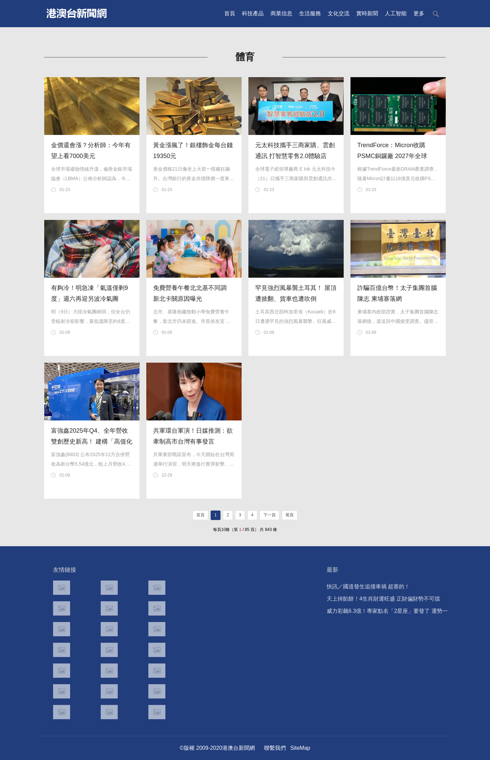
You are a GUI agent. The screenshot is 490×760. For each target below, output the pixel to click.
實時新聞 (367, 13)
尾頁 (289, 515)
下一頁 (269, 515)
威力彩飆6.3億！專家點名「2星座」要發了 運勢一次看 (387, 612)
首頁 (229, 13)
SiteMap (300, 748)
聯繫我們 (275, 748)
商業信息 (281, 13)
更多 (418, 13)
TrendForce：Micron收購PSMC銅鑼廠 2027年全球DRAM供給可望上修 (392, 156)
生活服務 (310, 13)
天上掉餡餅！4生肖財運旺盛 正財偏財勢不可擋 (383, 599)
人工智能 (396, 13)
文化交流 (338, 13)
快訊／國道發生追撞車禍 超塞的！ (368, 586)
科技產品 (253, 13)
